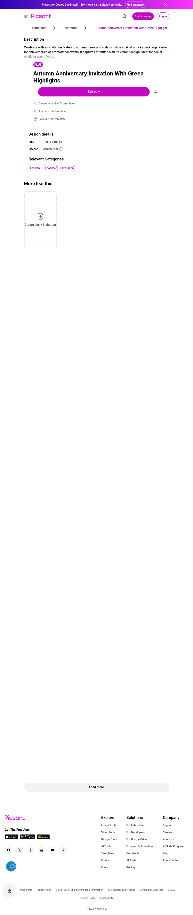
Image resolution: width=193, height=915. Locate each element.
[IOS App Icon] (11, 838)
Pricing (130, 867)
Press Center (171, 860)
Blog (165, 853)
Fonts (104, 867)
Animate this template (52, 111)
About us (168, 839)
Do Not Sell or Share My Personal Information (79, 890)
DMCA (171, 890)
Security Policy (87, 898)
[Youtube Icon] (52, 850)
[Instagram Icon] (30, 850)
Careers (168, 832)
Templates (107, 853)
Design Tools (109, 839)
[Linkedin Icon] (41, 850)
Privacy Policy (44, 890)
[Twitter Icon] (19, 850)
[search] (124, 16)
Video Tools (108, 832)
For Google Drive (136, 839)
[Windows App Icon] (43, 838)
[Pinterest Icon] (63, 850)
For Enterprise (134, 825)
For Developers (135, 832)
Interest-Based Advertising (121, 890)
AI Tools (106, 846)
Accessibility (106, 898)
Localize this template (52, 119)
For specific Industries (139, 846)
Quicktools (132, 853)
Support (168, 825)
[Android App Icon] (27, 838)
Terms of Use (25, 890)
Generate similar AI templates (57, 103)
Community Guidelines (151, 890)
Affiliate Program (173, 846)
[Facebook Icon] (8, 850)
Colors (105, 860)
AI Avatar (131, 860)
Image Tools (108, 825)
